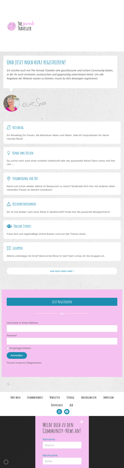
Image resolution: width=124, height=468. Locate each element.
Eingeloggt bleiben (19, 347)
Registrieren (35, 362)
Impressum (108, 397)
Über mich (15, 397)
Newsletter (55, 397)
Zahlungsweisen (89, 397)
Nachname (50, 455)
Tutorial (70, 397)
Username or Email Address (22, 322)
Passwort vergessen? (16, 362)
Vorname (49, 439)
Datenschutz (57, 405)
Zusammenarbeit (35, 397)
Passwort (12, 335)
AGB (71, 405)
